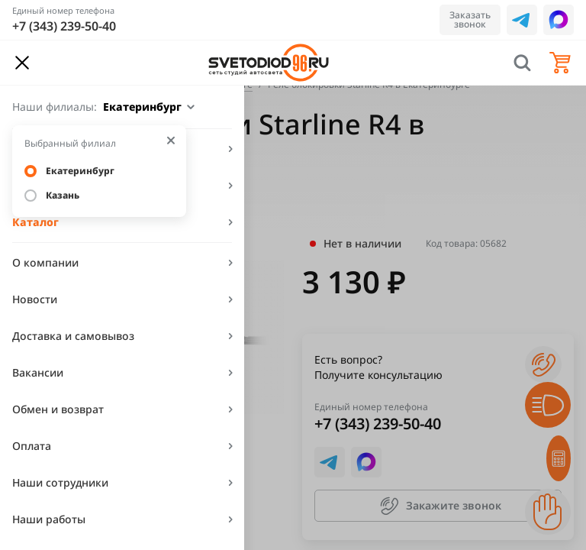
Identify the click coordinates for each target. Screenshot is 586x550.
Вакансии (37, 372)
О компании (45, 262)
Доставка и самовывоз (73, 335)
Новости (34, 299)
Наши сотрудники (60, 482)
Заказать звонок (470, 19)
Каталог (35, 222)
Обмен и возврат (58, 409)
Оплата (31, 445)
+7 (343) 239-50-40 (64, 26)
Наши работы (48, 519)
